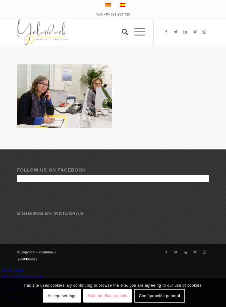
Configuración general (159, 296)
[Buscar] (122, 32)
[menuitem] (122, 32)
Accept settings (62, 296)
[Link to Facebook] (166, 32)
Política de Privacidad (22, 277)
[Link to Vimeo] (195, 32)
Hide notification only (107, 296)
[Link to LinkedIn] (185, 32)
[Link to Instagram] (204, 32)
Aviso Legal (12, 270)
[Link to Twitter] (176, 32)
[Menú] (136, 32)
